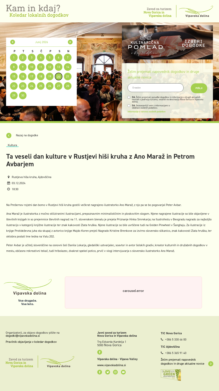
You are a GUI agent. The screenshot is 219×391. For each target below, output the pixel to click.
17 (31, 76)
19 (49, 76)
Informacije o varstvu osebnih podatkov (147, 111)
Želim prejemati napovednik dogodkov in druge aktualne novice (187, 362)
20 (58, 77)
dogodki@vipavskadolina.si (23, 336)
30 (22, 95)
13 (58, 67)
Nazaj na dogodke (22, 135)
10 (31, 67)
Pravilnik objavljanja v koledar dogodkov (31, 342)
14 (67, 67)
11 (40, 67)
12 (49, 67)
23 (22, 86)
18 (40, 76)
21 (67, 76)
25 (40, 86)
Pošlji (199, 88)
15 (13, 76)
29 (13, 95)
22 (13, 86)
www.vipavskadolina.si (111, 365)
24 (31, 86)
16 (22, 76)
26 (49, 86)
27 (58, 86)
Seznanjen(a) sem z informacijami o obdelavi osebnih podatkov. (151, 106)
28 (67, 86)
